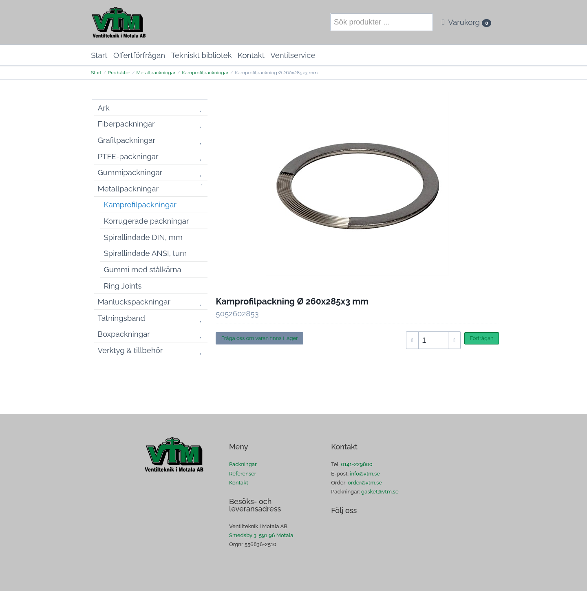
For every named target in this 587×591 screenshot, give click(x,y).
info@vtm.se (365, 474)
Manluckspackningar (134, 301)
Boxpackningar (124, 333)
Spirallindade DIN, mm (143, 237)
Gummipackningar (130, 172)
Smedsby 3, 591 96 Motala (261, 535)
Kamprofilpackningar (205, 73)
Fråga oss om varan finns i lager (259, 338)
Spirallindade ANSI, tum (145, 253)
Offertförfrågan (139, 55)
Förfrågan (482, 338)
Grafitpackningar (127, 140)
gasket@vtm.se (380, 492)
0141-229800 (357, 464)
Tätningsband (121, 317)
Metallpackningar (155, 73)
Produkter (119, 73)
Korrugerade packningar (146, 220)
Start (99, 55)
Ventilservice (292, 55)
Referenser (242, 474)
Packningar (243, 464)
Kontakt (251, 55)
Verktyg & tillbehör (130, 350)
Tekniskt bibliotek (201, 55)
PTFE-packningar (128, 156)
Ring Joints (123, 285)
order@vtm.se (365, 483)
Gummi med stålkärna (142, 269)
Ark (104, 107)
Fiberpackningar (126, 123)
